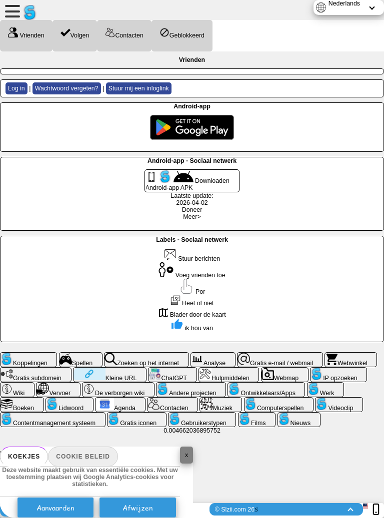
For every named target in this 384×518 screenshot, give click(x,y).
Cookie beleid (83, 456)
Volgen (75, 33)
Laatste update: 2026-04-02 (191, 199)
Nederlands (344, 3)
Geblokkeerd (182, 33)
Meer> (191, 216)
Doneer (192, 209)
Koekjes (24, 456)
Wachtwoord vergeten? (66, 88)
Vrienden (26, 33)
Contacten (124, 33)
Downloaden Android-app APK (188, 180)
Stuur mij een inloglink (138, 88)
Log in (16, 88)
